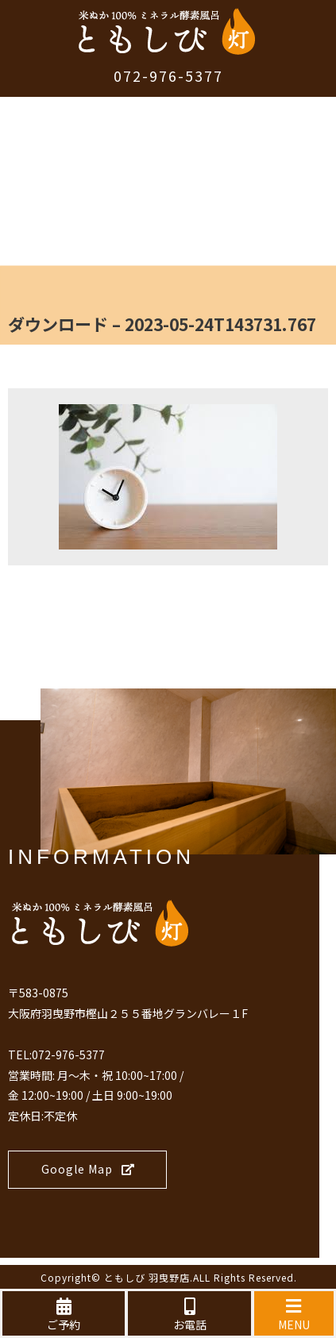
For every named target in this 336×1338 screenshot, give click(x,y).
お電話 (189, 1315)
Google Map (88, 1169)
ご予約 (63, 1315)
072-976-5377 (168, 75)
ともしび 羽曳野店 (147, 1277)
